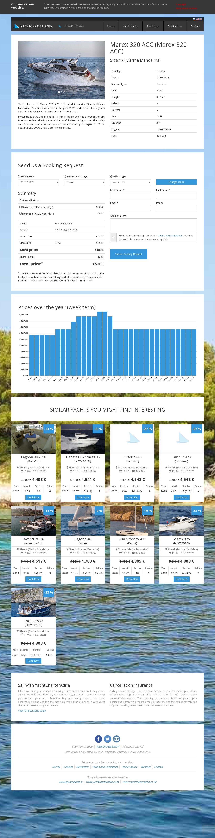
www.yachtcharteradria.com (102, 781)
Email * (114, 202)
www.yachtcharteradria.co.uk (139, 781)
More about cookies (186, 8)
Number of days (76, 176)
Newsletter (82, 766)
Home (111, 26)
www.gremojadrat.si (70, 781)
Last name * (163, 190)
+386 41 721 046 (74, 26)
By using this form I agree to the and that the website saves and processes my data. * (156, 237)
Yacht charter (130, 26)
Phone (160, 202)
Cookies (68, 766)
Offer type (118, 176)
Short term (153, 26)
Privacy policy (129, 766)
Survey (56, 766)
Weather (146, 766)
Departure (26, 176)
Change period (176, 182)
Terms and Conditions (170, 235)
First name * (117, 190)
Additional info (118, 215)
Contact (195, 26)
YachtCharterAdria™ (107, 746)
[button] (24, 70)
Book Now (33, 497)
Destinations (175, 26)
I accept (181, 4)
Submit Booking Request (128, 254)
